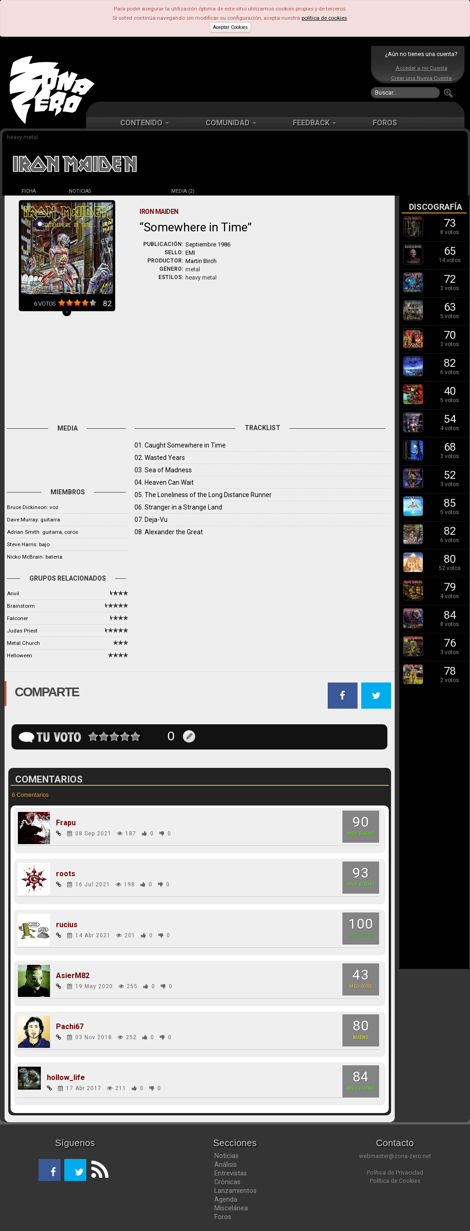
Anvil (13, 593)
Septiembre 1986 (207, 244)
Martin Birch (201, 260)
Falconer (17, 618)
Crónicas (227, 1182)
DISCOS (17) (131, 191)
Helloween (19, 655)
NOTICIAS (80, 191)
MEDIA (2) (183, 191)
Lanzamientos (235, 1190)
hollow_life (66, 1077)
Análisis (225, 1164)
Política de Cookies (395, 1180)
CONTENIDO (144, 122)
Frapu (66, 823)
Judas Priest (22, 630)
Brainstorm (21, 606)
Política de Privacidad (395, 1172)
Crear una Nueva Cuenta (421, 78)
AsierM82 (73, 975)
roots (65, 874)
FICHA (29, 191)
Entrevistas (230, 1173)
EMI (190, 252)
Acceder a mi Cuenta (422, 68)
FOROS (385, 122)
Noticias (226, 1155)
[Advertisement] (233, 73)
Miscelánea (231, 1208)
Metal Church (23, 643)
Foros (222, 1216)
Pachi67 (70, 1026)
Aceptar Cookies (230, 27)
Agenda (225, 1199)
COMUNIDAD (231, 122)
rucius (67, 925)
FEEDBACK (314, 122)
